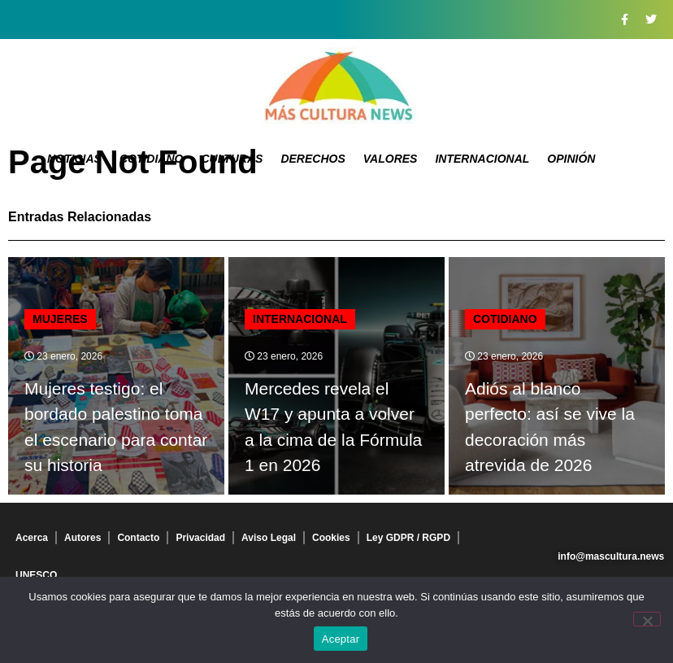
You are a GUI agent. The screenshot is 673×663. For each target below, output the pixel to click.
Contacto (138, 537)
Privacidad (200, 537)
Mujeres (60, 318)
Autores (82, 537)
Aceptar (341, 639)
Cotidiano (151, 158)
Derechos (312, 158)
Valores (390, 158)
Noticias (74, 158)
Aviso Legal (268, 537)
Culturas (232, 158)
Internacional (482, 158)
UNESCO (36, 575)
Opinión (571, 158)
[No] (647, 619)
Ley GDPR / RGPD (408, 537)
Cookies (331, 537)
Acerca (31, 537)
